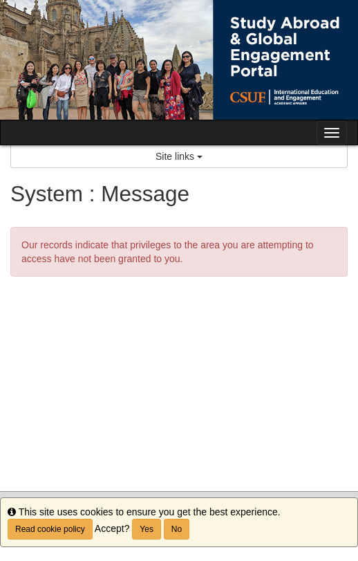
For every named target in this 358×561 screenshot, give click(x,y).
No (176, 529)
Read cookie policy (50, 529)
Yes (146, 529)
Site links (179, 156)
